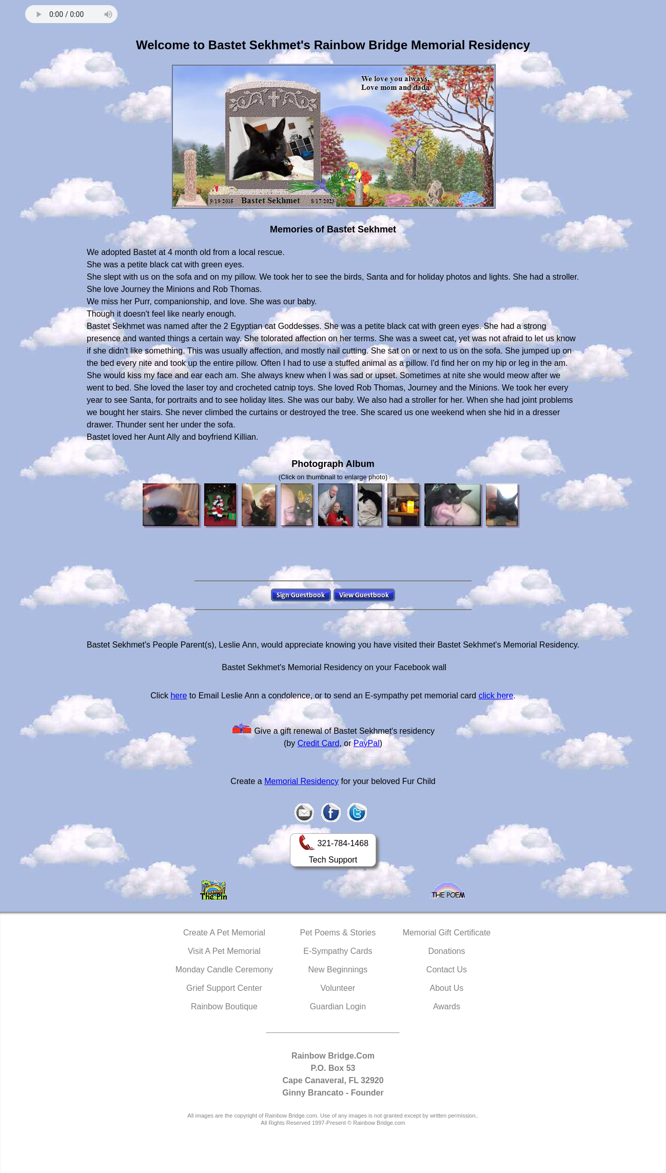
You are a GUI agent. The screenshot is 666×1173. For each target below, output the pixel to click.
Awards (446, 1006)
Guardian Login (338, 1006)
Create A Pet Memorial (224, 932)
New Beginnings (338, 969)
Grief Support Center (224, 988)
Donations (446, 951)
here (178, 695)
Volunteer (338, 988)
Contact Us (446, 969)
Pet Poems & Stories (338, 932)
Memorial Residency (301, 781)
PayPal (367, 743)
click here (496, 695)
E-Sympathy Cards (337, 951)
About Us (447, 988)
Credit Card (319, 743)
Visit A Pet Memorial (224, 951)
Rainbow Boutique (224, 1006)
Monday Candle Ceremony (224, 969)
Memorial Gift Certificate (447, 932)
